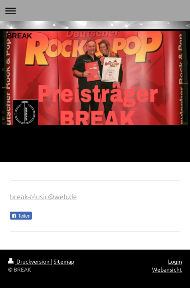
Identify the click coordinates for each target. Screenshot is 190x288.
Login (175, 261)
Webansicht (167, 269)
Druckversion (29, 261)
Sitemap (63, 261)
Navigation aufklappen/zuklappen (95, 10)
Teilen (21, 216)
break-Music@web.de (43, 196)
